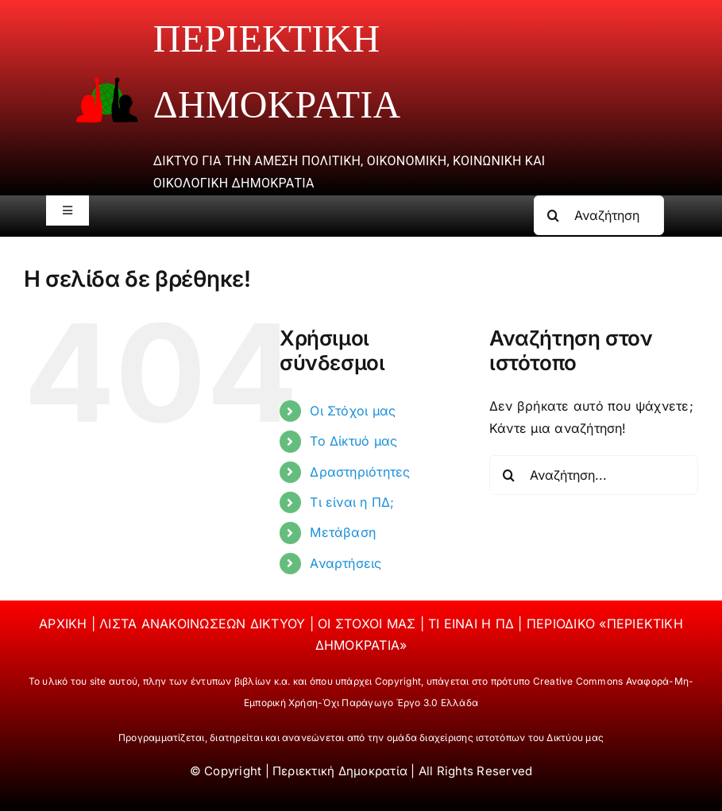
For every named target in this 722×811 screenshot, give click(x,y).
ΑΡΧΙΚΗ (65, 623)
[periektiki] (106, 83)
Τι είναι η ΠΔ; (352, 502)
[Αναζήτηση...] (599, 215)
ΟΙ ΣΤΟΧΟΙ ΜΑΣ (368, 623)
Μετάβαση (343, 532)
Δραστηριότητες (360, 472)
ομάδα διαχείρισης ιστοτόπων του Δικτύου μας (495, 737)
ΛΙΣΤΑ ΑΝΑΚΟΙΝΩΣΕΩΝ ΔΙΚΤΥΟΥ (204, 623)
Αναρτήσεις (345, 563)
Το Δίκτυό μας (353, 441)
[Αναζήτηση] (553, 215)
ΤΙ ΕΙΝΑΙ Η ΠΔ (473, 623)
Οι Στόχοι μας (353, 411)
